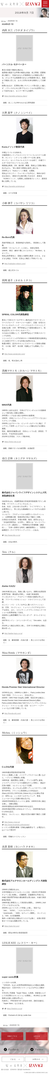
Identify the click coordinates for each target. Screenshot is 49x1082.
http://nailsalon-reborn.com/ (15, 264)
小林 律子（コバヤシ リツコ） (19, 203)
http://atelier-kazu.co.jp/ (13, 633)
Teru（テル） (9, 552)
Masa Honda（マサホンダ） (17, 652)
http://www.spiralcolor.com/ (14, 354)
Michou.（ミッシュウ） (15, 732)
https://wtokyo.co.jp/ (14, 1009)
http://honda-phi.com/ (12, 713)
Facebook (12, 1049)
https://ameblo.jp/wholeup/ (14, 186)
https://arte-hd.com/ (11, 926)
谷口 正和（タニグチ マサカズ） (20, 458)
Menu (45, 3)
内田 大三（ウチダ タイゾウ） (19, 30)
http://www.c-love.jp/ (12, 822)
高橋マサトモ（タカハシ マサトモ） (22, 370)
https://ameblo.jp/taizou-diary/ (15, 96)
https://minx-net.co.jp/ (12, 442)
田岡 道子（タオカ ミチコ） (17, 280)
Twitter (37, 1049)
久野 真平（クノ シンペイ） (17, 112)
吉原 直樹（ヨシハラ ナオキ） (19, 846)
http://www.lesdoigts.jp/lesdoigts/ (17, 825)
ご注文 (13, 1059)
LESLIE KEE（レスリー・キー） (20, 942)
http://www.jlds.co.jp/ (12, 535)
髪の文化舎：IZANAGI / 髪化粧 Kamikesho (15, 1069)
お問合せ (36, 1059)
